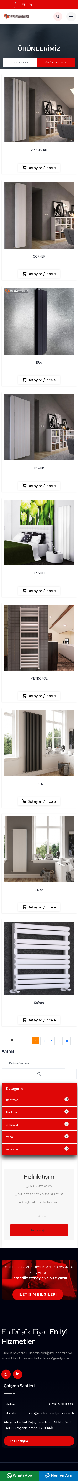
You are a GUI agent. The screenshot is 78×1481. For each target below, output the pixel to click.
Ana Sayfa (19, 62)
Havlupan (37, 1111)
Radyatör (37, 1099)
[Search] (33, 1063)
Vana (37, 1136)
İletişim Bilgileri (38, 1294)
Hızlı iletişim (39, 1230)
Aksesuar (37, 1124)
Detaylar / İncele (39, 167)
